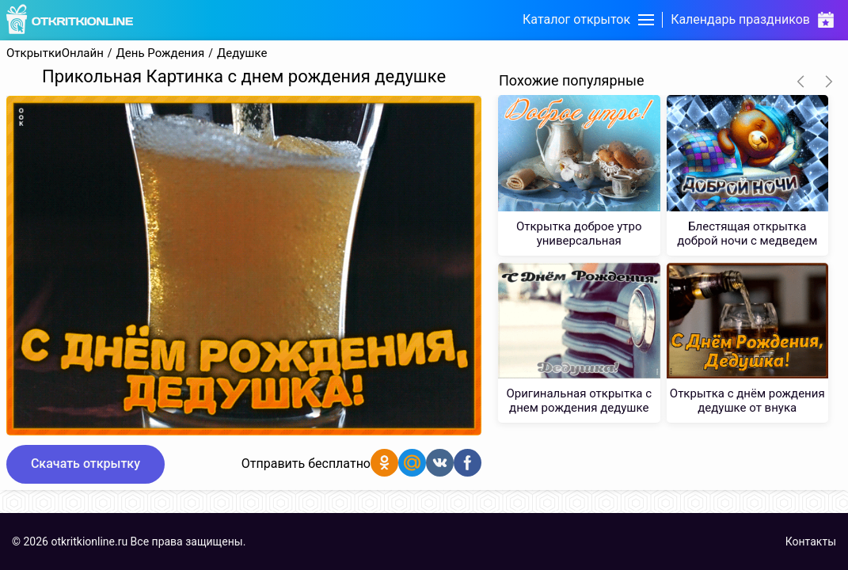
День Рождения (160, 53)
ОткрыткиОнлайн (55, 53)
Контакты (810, 541)
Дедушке (242, 53)
